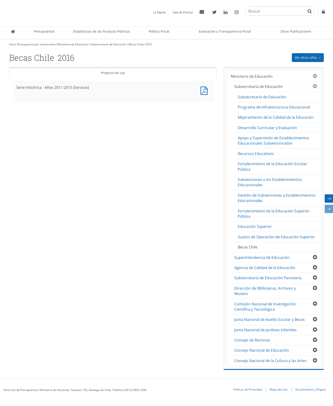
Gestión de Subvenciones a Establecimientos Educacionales (277, 198)
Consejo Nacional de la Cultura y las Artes (270, 360)
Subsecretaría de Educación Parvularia (268, 277)
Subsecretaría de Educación (108, 44)
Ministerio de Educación (72, 44)
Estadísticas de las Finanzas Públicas (101, 31)
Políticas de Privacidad (247, 389)
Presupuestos (44, 31)
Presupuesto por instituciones (37, 44)
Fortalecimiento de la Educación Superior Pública (274, 213)
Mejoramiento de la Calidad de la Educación (276, 117)
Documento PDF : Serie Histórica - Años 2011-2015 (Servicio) (205, 90)
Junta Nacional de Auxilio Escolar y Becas (269, 319)
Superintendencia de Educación (262, 257)
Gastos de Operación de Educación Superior (276, 236)
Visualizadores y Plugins (310, 389)
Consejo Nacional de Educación (261, 350)
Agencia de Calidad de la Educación (264, 267)
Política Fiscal (159, 31)
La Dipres (159, 12)
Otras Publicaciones (296, 31)
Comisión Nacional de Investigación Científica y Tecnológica (265, 306)
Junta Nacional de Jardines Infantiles (265, 329)
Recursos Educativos (256, 153)
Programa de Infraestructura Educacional (274, 107)
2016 (148, 44)
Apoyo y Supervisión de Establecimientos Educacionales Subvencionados (273, 140)
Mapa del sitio (279, 389)
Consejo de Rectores (252, 340)
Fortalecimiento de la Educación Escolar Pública (272, 166)
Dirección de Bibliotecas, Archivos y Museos (265, 291)
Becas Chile (136, 44)
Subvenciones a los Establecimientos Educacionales (270, 182)
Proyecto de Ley (113, 73)
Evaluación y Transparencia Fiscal (225, 31)
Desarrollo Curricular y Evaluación (267, 127)
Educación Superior (255, 226)
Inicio (12, 44)
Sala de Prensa (183, 12)
